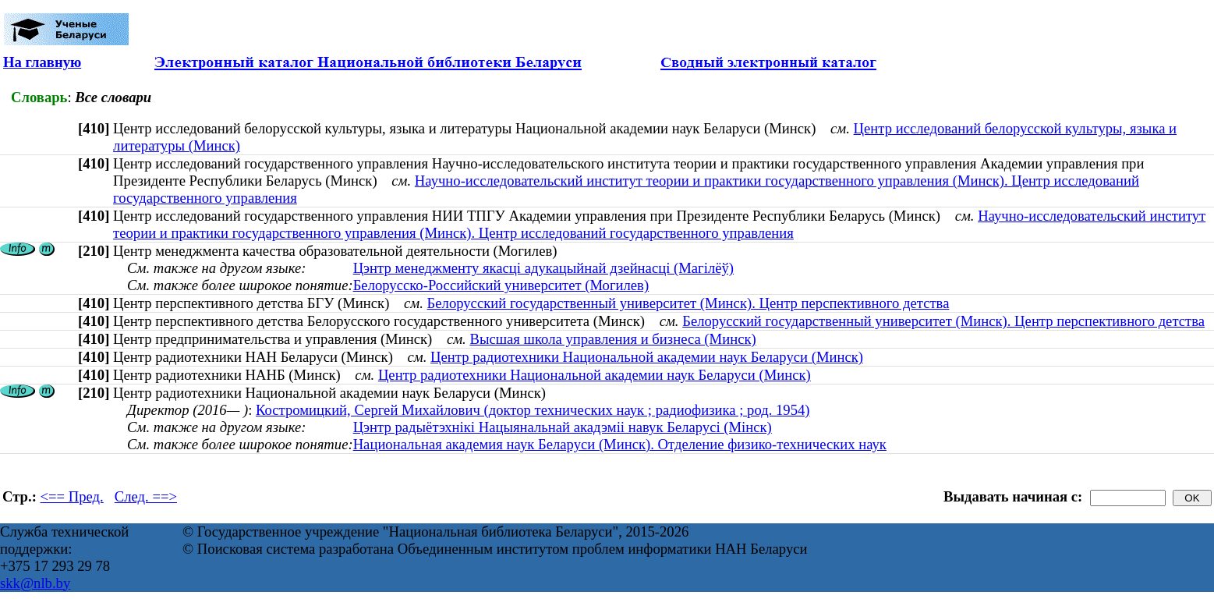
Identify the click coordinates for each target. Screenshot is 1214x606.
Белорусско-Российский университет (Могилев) (501, 285)
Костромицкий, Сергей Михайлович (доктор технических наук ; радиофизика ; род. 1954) (533, 410)
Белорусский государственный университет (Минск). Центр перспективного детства (688, 303)
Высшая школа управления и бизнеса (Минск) (612, 339)
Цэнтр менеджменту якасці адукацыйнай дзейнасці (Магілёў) (543, 268)
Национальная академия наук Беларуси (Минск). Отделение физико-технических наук (620, 444)
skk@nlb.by (35, 583)
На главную (42, 62)
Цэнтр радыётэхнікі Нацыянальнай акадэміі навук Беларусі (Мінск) (562, 427)
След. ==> (146, 496)
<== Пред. (72, 496)
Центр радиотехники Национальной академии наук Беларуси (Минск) (646, 357)
